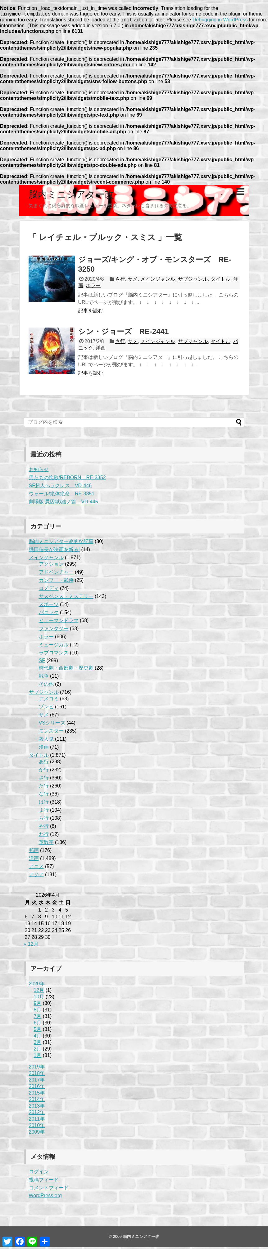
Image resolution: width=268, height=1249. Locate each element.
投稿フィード (44, 1181)
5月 (38, 1031)
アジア (36, 876)
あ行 (44, 763)
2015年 (37, 1094)
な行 (44, 795)
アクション (51, 566)
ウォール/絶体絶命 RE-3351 (62, 495)
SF (42, 662)
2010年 (37, 1127)
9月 (38, 1005)
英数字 (46, 844)
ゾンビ (46, 708)
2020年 (37, 985)
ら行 (44, 820)
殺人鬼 (46, 740)
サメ (133, 280)
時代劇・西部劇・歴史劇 (66, 669)
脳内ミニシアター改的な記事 (61, 543)
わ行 (44, 836)
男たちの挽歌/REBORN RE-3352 (67, 479)
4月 (38, 1037)
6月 (38, 1024)
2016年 (37, 1088)
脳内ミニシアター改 (71, 196)
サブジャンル (193, 280)
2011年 (37, 1120)
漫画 (44, 749)
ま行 (44, 811)
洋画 (101, 349)
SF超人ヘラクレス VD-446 (60, 487)
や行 (44, 828)
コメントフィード (49, 1189)
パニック (49, 614)
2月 (38, 1050)
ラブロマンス (54, 654)
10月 (39, 998)
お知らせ (39, 471)
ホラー (93, 287)
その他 (46, 686)
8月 (38, 1011)
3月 (38, 1044)
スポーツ (49, 606)
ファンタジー (54, 630)
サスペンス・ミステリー (66, 598)
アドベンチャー (56, 574)
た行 (44, 787)
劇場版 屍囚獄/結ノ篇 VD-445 (63, 503)
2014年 (37, 1101)
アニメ (36, 868)
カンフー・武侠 (56, 582)
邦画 (34, 852)
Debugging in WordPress (220, 21)
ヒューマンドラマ (59, 622)
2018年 (37, 1075)
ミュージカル (54, 646)
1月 (38, 1057)
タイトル (220, 280)
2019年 (37, 1068)
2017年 (37, 1081)
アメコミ (49, 700)
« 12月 (31, 945)
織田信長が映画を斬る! (54, 551)
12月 (39, 992)
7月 (38, 1018)
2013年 (37, 1107)
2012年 (37, 1114)
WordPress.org (45, 1197)
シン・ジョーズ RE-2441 (123, 333)
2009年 (37, 1133)
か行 (44, 771)
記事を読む (90, 312)
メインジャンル (157, 280)
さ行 (120, 280)
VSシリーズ (52, 724)
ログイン (39, 1173)
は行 (44, 803)
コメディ (49, 590)
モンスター (51, 732)
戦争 (44, 677)
